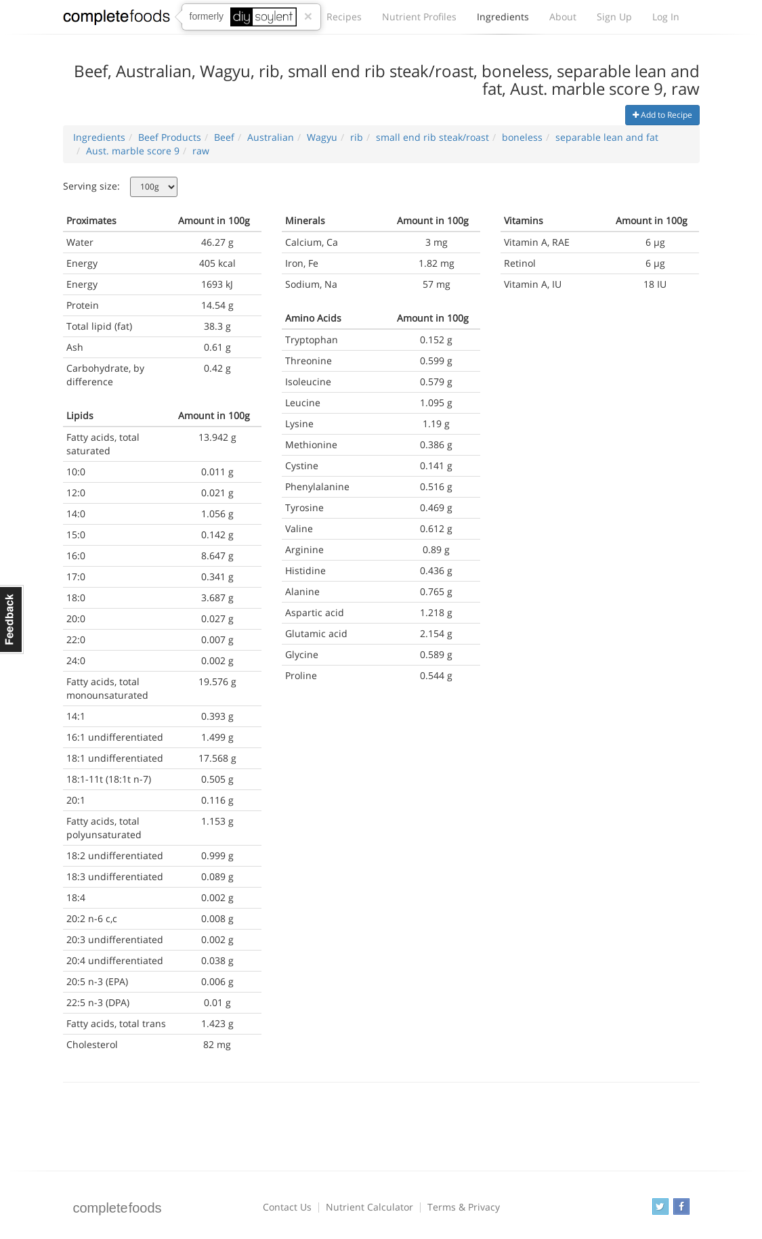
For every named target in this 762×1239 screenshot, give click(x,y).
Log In (665, 16)
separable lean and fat (606, 137)
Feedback (12, 619)
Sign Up (614, 16)
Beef (224, 137)
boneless (522, 137)
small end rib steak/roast (432, 137)
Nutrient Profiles (419, 16)
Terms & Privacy (463, 1206)
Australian (270, 137)
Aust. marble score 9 (132, 150)
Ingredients (503, 20)
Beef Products (169, 137)
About (562, 16)
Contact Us (287, 1206)
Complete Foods (116, 19)
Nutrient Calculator (369, 1206)
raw (200, 150)
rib (356, 137)
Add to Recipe (662, 115)
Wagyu (322, 137)
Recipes (344, 16)
